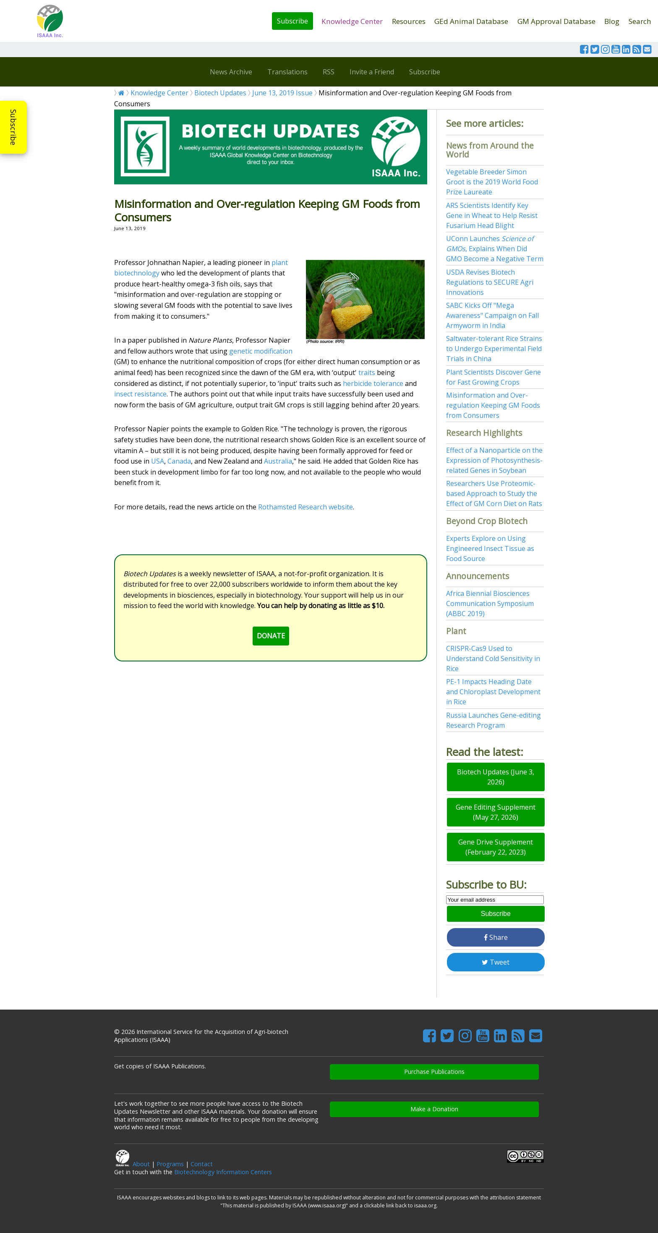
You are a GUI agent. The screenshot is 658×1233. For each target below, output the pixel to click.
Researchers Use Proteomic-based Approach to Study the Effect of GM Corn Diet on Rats (494, 493)
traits (366, 372)
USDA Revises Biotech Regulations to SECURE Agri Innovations (489, 282)
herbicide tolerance (373, 383)
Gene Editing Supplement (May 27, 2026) (495, 812)
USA (157, 461)
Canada (179, 461)
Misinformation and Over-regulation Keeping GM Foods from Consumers (493, 405)
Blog (611, 21)
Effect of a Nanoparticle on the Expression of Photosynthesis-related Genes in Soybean (494, 460)
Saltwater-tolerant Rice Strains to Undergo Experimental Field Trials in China (494, 348)
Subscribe (292, 21)
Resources (409, 21)
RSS (328, 71)
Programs (170, 1164)
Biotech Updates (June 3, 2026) (495, 777)
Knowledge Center (352, 21)
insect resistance (140, 394)
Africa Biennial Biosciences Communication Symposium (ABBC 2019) (490, 603)
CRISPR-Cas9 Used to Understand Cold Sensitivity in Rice (493, 658)
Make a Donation (434, 1109)
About (141, 1164)
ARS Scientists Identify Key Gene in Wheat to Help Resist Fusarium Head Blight (492, 215)
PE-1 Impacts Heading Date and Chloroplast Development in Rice (493, 691)
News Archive (231, 71)
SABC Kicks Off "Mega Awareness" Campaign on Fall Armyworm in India (492, 315)
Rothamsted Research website (305, 507)
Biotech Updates (220, 92)
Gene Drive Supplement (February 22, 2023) (495, 847)
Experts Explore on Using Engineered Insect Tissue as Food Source (490, 548)
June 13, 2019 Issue (282, 92)
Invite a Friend (372, 71)
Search (640, 21)
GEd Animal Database (471, 21)
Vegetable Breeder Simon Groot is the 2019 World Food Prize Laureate (492, 182)
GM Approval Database (556, 21)
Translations (287, 71)
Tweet (495, 962)
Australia (278, 461)
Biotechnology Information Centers (223, 1172)
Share (496, 937)
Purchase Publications (434, 1072)
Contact (202, 1164)
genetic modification (260, 351)
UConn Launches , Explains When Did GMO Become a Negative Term (494, 248)
